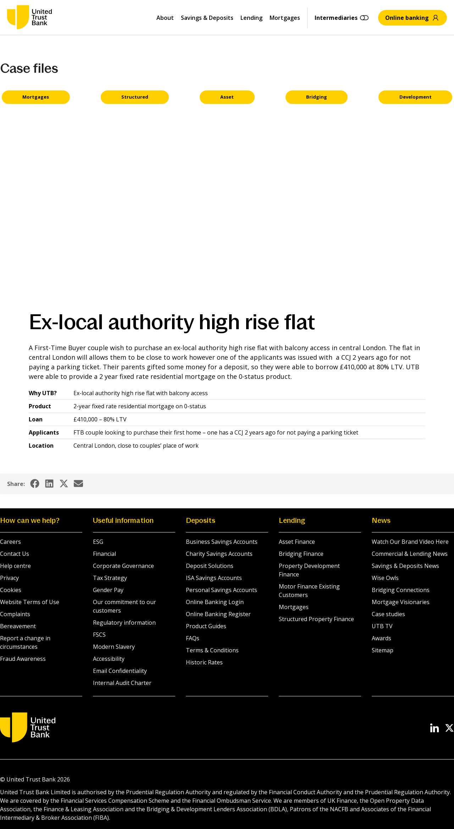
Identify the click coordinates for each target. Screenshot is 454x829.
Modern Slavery (114, 647)
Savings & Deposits (207, 18)
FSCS (99, 635)
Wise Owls (385, 578)
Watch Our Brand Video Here (410, 542)
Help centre (15, 566)
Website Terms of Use (29, 602)
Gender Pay (108, 590)
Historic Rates (204, 662)
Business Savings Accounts (222, 542)
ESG (98, 542)
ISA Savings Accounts (214, 578)
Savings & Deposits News (405, 566)
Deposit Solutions (209, 566)
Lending (251, 18)
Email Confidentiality (120, 671)
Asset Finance (297, 542)
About (165, 18)
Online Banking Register (218, 614)
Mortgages (285, 18)
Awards (381, 638)
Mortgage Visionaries (401, 602)
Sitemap (382, 650)
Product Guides (206, 626)
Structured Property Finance (316, 619)
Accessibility (108, 659)
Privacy (9, 578)
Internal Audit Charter (122, 683)
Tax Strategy (110, 578)
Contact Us (14, 554)
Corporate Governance (123, 566)
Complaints (15, 614)
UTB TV (382, 626)
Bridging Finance (301, 554)
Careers (10, 542)
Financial (104, 554)
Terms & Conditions (212, 650)
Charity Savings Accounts (219, 554)
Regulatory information (124, 622)
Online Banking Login (215, 602)
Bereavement (18, 626)
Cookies (10, 590)
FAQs (192, 638)
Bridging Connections (401, 590)
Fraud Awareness (23, 659)
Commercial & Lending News (410, 554)
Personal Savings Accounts (221, 590)
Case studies (388, 614)
